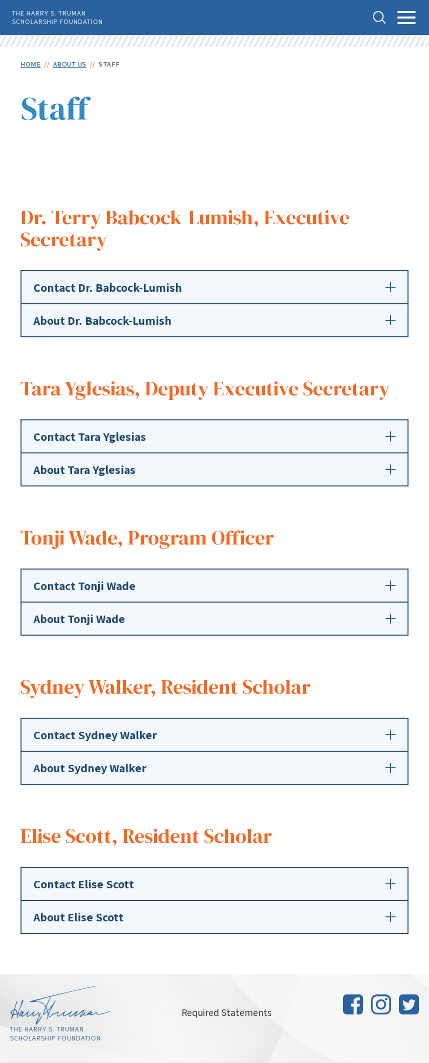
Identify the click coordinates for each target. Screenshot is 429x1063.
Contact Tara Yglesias (215, 436)
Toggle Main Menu (406, 23)
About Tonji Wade (215, 619)
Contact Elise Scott (215, 884)
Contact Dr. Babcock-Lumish (215, 287)
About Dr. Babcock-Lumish (215, 320)
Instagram (381, 1004)
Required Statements (227, 1012)
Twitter (409, 1004)
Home (30, 64)
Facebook (353, 1004)
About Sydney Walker (215, 768)
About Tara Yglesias (215, 469)
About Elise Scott (215, 917)
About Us (69, 64)
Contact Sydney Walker (215, 735)
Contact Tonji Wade (215, 586)
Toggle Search (379, 17)
